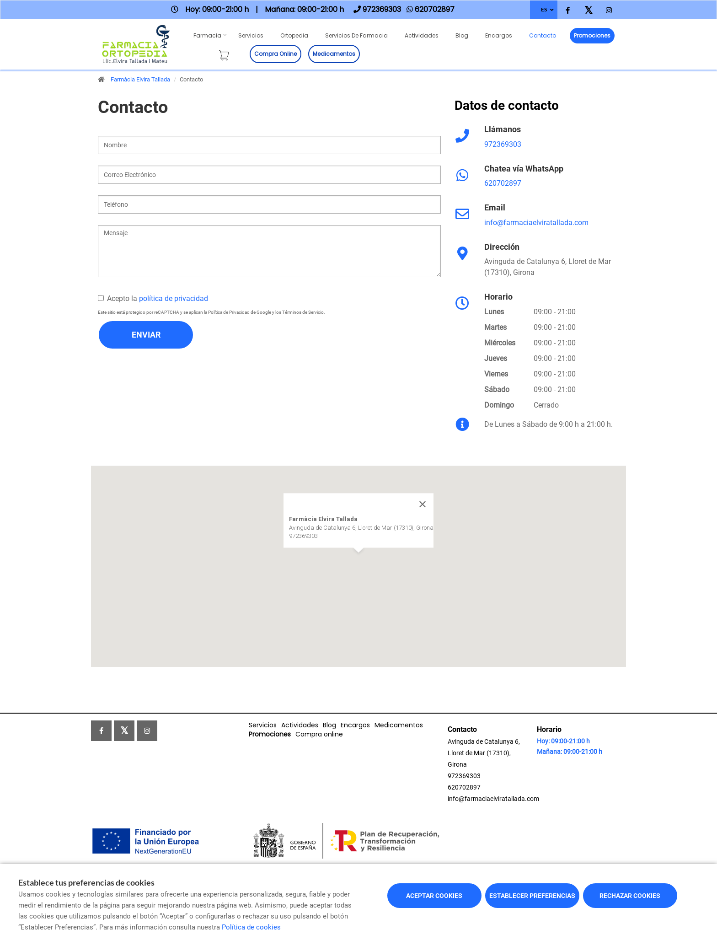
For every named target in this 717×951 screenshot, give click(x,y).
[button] (358, 561)
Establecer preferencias (532, 895)
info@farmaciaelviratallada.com (536, 222)
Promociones (592, 35)
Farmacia (207, 35)
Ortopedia (294, 35)
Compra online (275, 54)
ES (544, 9)
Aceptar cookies (434, 895)
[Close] (422, 504)
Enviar (146, 334)
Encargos (498, 35)
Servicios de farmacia (356, 35)
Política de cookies (251, 927)
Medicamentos (334, 54)
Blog (461, 35)
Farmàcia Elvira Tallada (140, 79)
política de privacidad (173, 298)
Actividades (422, 35)
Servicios (250, 35)
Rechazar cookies (629, 895)
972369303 (502, 144)
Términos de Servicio (303, 312)
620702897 (502, 183)
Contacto (542, 35)
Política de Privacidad (229, 312)
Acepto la (153, 298)
